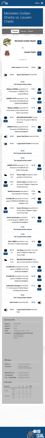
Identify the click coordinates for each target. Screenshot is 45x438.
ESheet (30, 31)
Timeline (15, 31)
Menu (37, 3)
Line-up (23, 31)
